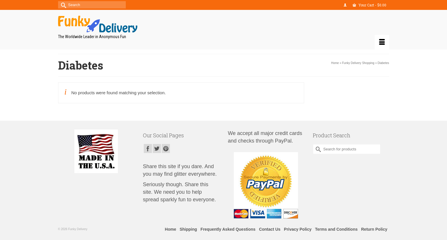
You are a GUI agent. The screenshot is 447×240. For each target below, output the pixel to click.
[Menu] (382, 42)
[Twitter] (157, 148)
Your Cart (369, 5)
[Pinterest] (166, 148)
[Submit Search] (62, 4)
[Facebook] (148, 148)
